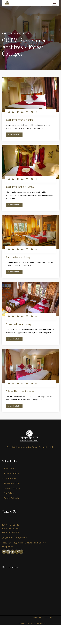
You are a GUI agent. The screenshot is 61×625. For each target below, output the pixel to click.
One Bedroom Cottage (19, 257)
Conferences (9, 478)
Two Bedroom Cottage (19, 324)
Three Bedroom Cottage (20, 391)
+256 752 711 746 (10, 525)
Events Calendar (11, 498)
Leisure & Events (11, 488)
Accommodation (11, 473)
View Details (14, 134)
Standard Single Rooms (19, 120)
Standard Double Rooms (20, 187)
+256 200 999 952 (10, 532)
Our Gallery (8, 493)
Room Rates (9, 468)
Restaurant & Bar (11, 483)
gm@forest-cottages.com (14, 537)
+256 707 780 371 (10, 529)
